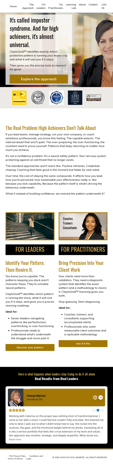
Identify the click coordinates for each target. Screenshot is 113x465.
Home (13, 6)
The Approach (28, 6)
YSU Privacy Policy (17, 456)
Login (28, 458)
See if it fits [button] (83, 343)
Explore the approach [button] (39, 79)
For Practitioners (55, 6)
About (82, 4)
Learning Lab (71, 6)
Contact (93, 4)
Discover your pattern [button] (30, 347)
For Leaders (41, 6)
